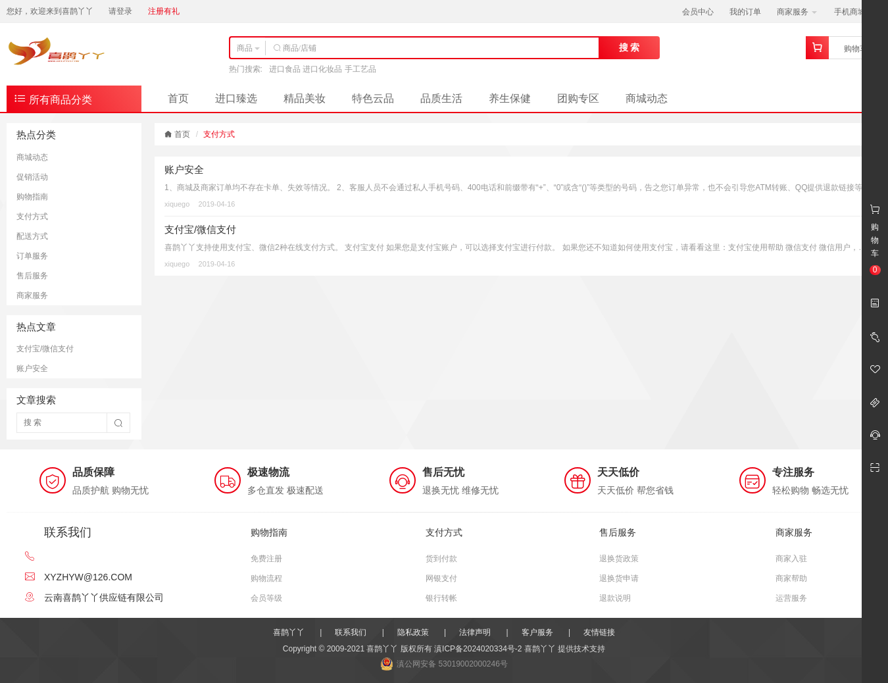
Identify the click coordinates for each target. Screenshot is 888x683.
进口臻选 (236, 98)
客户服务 (537, 632)
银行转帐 (441, 598)
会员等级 (266, 598)
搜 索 (629, 47)
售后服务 (32, 275)
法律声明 (475, 632)
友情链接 (599, 632)
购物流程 (266, 578)
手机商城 (854, 11)
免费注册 (266, 558)
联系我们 (350, 632)
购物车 (856, 48)
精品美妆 (305, 98)
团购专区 (578, 98)
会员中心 (698, 11)
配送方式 (32, 236)
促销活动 (32, 177)
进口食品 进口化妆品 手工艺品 (322, 69)
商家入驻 (791, 558)
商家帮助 (791, 578)
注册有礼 (164, 11)
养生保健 (510, 98)
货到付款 (441, 558)
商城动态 (647, 98)
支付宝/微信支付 (45, 348)
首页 (178, 98)
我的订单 (745, 11)
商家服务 (797, 11)
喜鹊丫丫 (289, 632)
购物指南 (32, 196)
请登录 (120, 11)
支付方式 (32, 216)
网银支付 (441, 578)
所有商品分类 (52, 98)
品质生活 (441, 98)
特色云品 (373, 98)
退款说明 (615, 598)
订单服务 (32, 256)
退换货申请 (619, 578)
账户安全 (32, 368)
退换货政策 (619, 558)
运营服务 (791, 598)
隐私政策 (413, 632)
